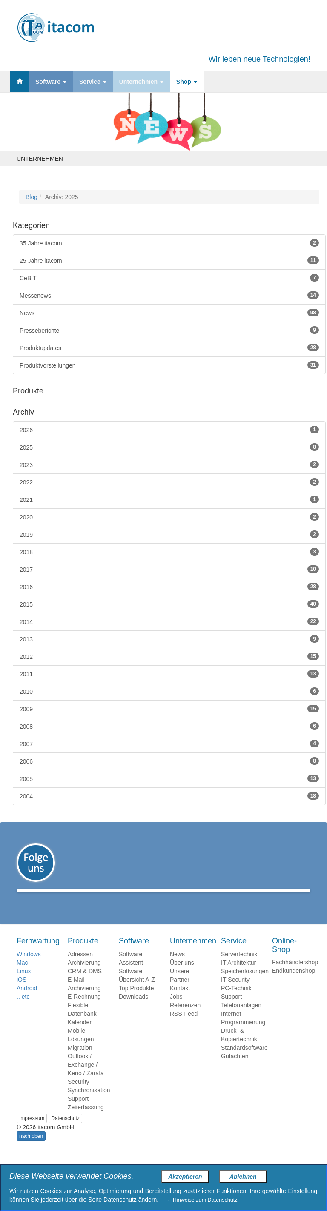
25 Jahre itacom (169, 260)
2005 (169, 778)
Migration (80, 1060)
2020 (169, 517)
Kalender (80, 1034)
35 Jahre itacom (169, 243)
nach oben (31, 1148)
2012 (169, 656)
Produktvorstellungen (169, 365)
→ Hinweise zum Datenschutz (200, 1200)
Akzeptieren (185, 1176)
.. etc (23, 1009)
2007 (169, 743)
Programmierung (243, 1034)
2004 (169, 796)
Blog (31, 197)
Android (27, 1000)
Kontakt (180, 1000)
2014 (169, 621)
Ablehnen (243, 1176)
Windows (29, 966)
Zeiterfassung (86, 1119)
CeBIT (169, 278)
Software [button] (50, 81)
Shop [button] (186, 81)
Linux (24, 983)
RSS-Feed (184, 1026)
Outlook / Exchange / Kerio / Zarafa (86, 1077)
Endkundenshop (293, 983)
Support (78, 1111)
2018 (169, 552)
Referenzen (185, 1017)
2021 (169, 499)
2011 (169, 674)
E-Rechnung (84, 1009)
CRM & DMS (85, 983)
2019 (169, 534)
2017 (169, 569)
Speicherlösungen (245, 983)
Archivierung (84, 975)
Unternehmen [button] (141, 81)
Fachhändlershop (295, 974)
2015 (169, 604)
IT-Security (235, 992)
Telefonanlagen (241, 1017)
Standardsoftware (244, 1060)
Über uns (182, 975)
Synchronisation (89, 1102)
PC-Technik (236, 1000)
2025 (169, 447)
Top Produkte (136, 1000)
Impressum (31, 1131)
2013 (169, 639)
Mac (22, 975)
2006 (169, 761)
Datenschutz (65, 1131)
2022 (169, 482)
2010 (169, 691)
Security (78, 1094)
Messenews (169, 295)
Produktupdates (169, 347)
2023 (169, 464)
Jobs (176, 1009)
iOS (21, 992)
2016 (169, 586)
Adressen (80, 966)
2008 (169, 726)
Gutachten (235, 1068)
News (169, 312)
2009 (169, 708)
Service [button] (92, 81)
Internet (231, 1026)
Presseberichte (169, 330)
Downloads (133, 1009)
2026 (169, 429)
